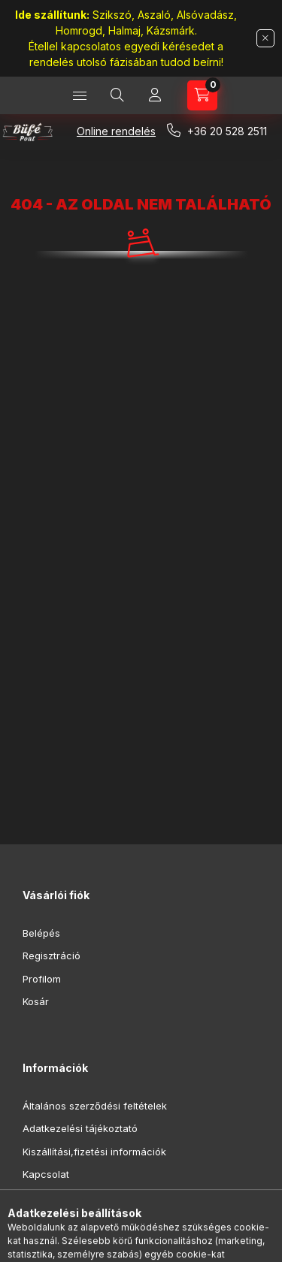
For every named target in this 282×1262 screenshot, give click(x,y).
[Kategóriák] (80, 95)
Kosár (36, 1001)
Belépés (41, 933)
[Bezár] (265, 38)
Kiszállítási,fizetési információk (94, 1152)
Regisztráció (51, 956)
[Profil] (155, 95)
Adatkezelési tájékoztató (80, 1128)
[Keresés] (117, 95)
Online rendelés (116, 131)
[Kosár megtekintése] (202, 95)
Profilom (42, 979)
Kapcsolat (46, 1174)
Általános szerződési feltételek (95, 1106)
